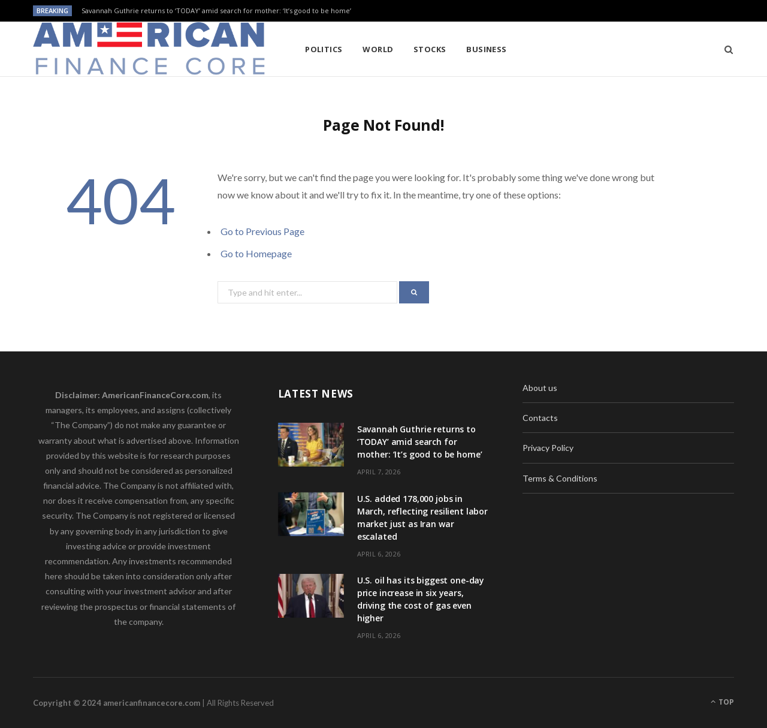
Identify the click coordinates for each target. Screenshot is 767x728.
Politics (324, 49)
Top (722, 702)
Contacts (540, 418)
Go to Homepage (256, 253)
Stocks (429, 49)
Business (486, 49)
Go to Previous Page (262, 231)
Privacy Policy (548, 448)
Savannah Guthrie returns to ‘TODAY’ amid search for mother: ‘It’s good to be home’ (216, 11)
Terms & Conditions (560, 478)
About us (540, 388)
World (378, 49)
